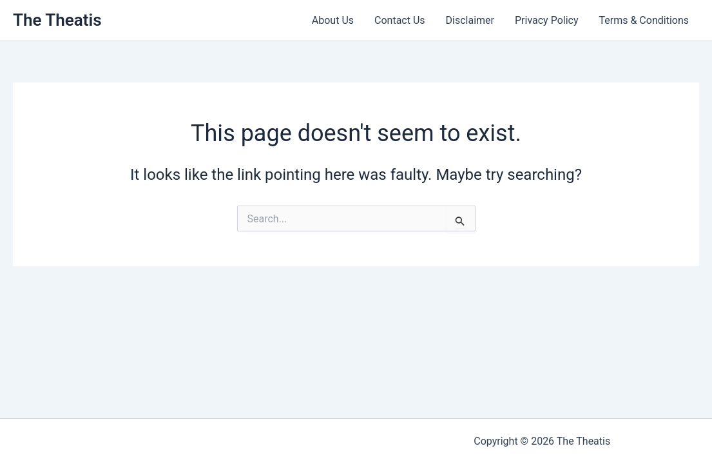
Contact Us (399, 20)
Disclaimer (470, 20)
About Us (333, 20)
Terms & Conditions (644, 20)
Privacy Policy (547, 20)
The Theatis (57, 20)
